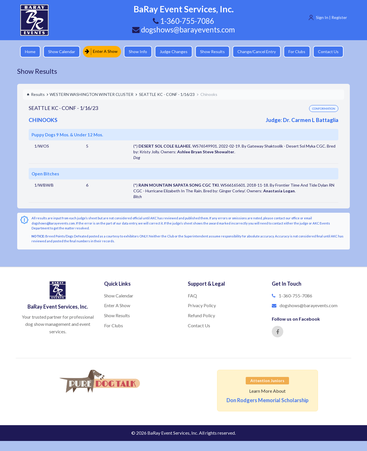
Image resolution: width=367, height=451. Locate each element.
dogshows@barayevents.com (183, 29)
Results (36, 94)
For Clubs (296, 51)
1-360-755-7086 (295, 295)
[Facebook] (277, 331)
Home (30, 51)
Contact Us (328, 51)
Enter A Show (101, 51)
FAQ (192, 295)
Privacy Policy (202, 305)
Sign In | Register (331, 17)
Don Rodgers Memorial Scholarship (268, 400)
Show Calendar (61, 51)
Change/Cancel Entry (256, 51)
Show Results (212, 51)
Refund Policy (201, 315)
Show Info (138, 51)
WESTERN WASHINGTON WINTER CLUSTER (91, 94)
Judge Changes (174, 51)
